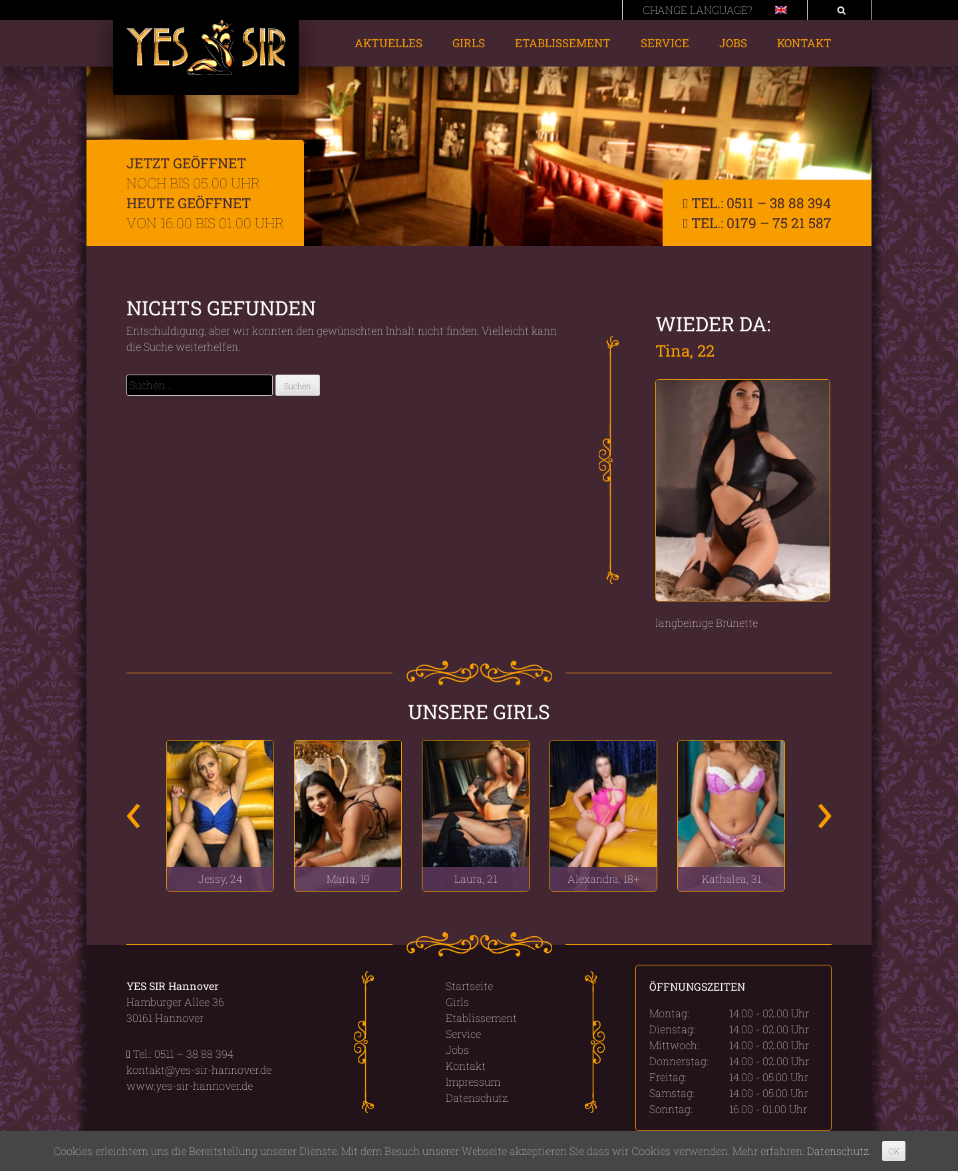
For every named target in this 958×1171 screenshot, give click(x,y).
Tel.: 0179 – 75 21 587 (757, 223)
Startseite (469, 986)
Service (665, 43)
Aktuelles (388, 43)
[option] (220, 815)
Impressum (473, 1081)
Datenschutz (477, 1097)
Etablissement (563, 43)
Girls (468, 43)
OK (893, 1151)
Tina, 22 (685, 350)
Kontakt (804, 43)
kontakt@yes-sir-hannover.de (198, 1070)
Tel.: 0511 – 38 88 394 (757, 203)
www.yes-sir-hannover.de (189, 1085)
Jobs (733, 43)
